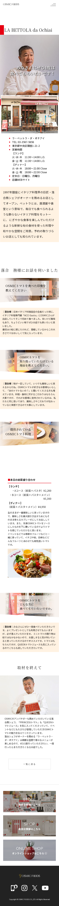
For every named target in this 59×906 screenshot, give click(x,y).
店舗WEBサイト (21, 180)
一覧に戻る (29, 764)
